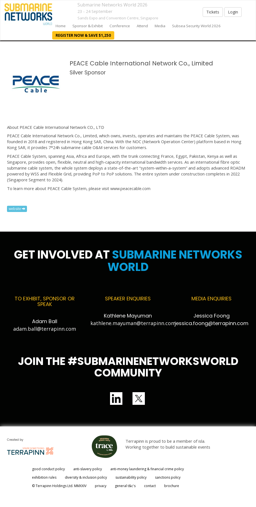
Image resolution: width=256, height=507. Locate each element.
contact (150, 485)
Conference (119, 25)
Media (160, 25)
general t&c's (125, 485)
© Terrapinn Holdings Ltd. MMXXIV (59, 485)
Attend (142, 25)
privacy (100, 485)
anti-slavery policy (87, 469)
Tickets (212, 12)
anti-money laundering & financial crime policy (147, 469)
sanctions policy (167, 477)
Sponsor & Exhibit (87, 25)
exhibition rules (44, 477)
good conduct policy (48, 469)
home (61, 25)
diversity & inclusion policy (86, 477)
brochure (171, 485)
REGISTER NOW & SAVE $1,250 (83, 35)
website (17, 208)
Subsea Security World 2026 (196, 25)
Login (233, 12)
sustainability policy (131, 477)
